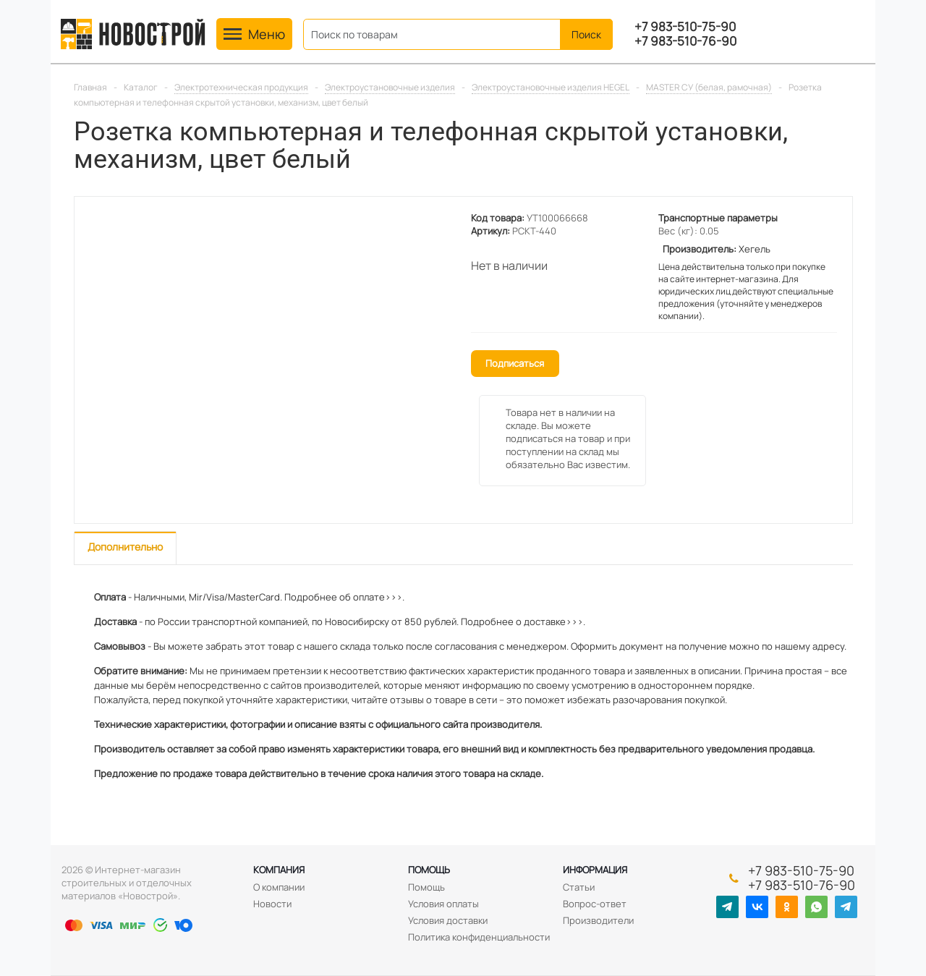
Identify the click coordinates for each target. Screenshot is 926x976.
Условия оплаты (443, 903)
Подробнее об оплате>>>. (344, 596)
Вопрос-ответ (594, 903)
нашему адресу (809, 646)
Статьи (579, 887)
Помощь (429, 869)
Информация (595, 869)
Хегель (754, 248)
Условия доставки (448, 920)
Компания (279, 869)
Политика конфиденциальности (479, 936)
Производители (598, 920)
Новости (272, 903)
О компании (279, 887)
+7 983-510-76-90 (685, 41)
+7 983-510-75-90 (685, 27)
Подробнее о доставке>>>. (523, 621)
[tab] (125, 548)
